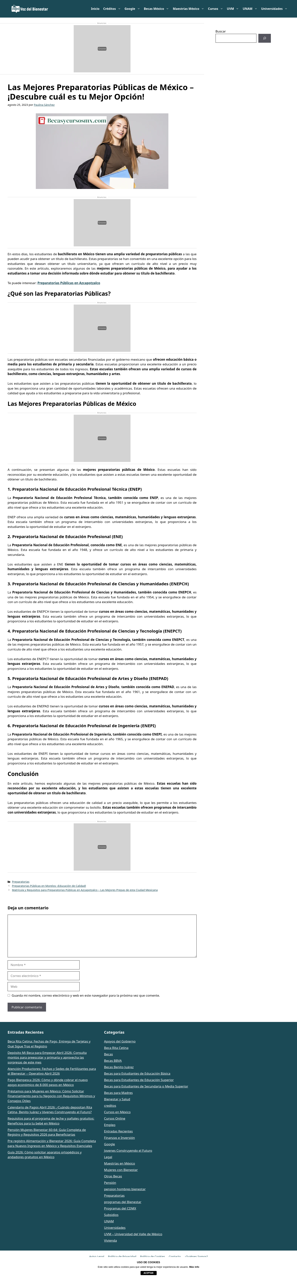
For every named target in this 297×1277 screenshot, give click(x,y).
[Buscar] (264, 38)
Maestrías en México (119, 1163)
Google (133, 9)
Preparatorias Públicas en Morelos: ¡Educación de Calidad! (49, 886)
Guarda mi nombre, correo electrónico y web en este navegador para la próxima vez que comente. (86, 995)
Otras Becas (113, 1176)
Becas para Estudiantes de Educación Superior (139, 1080)
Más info (194, 1266)
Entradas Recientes (118, 1131)
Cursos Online (114, 1118)
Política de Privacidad (122, 1256)
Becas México (157, 9)
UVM (234, 9)
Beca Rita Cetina (116, 1048)
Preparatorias (20, 881)
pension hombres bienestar (125, 1189)
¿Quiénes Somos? (196, 1256)
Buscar (221, 31)
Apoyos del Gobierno (120, 1041)
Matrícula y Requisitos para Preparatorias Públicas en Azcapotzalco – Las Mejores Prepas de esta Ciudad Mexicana (85, 890)
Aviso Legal (96, 1256)
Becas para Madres (118, 1093)
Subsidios (111, 1215)
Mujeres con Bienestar (121, 1170)
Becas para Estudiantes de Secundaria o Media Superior (146, 1086)
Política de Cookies (152, 1256)
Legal (108, 1157)
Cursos (216, 9)
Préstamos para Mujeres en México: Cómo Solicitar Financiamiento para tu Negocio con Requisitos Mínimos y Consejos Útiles (51, 1096)
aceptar (148, 1273)
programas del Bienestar (122, 1202)
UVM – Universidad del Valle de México (133, 1234)
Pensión (110, 1182)
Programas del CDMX (120, 1208)
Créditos (113, 9)
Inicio (95, 9)
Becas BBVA (113, 1060)
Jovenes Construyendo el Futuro (128, 1150)
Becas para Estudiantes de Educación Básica (137, 1073)
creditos (110, 1105)
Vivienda (110, 1240)
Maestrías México (189, 9)
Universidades (275, 9)
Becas (108, 1054)
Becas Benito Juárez (119, 1067)
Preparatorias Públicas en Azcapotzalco (69, 283)
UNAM (251, 9)
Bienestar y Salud (117, 1099)
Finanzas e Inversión (119, 1137)
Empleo (109, 1125)
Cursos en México (117, 1112)
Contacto (175, 1256)
